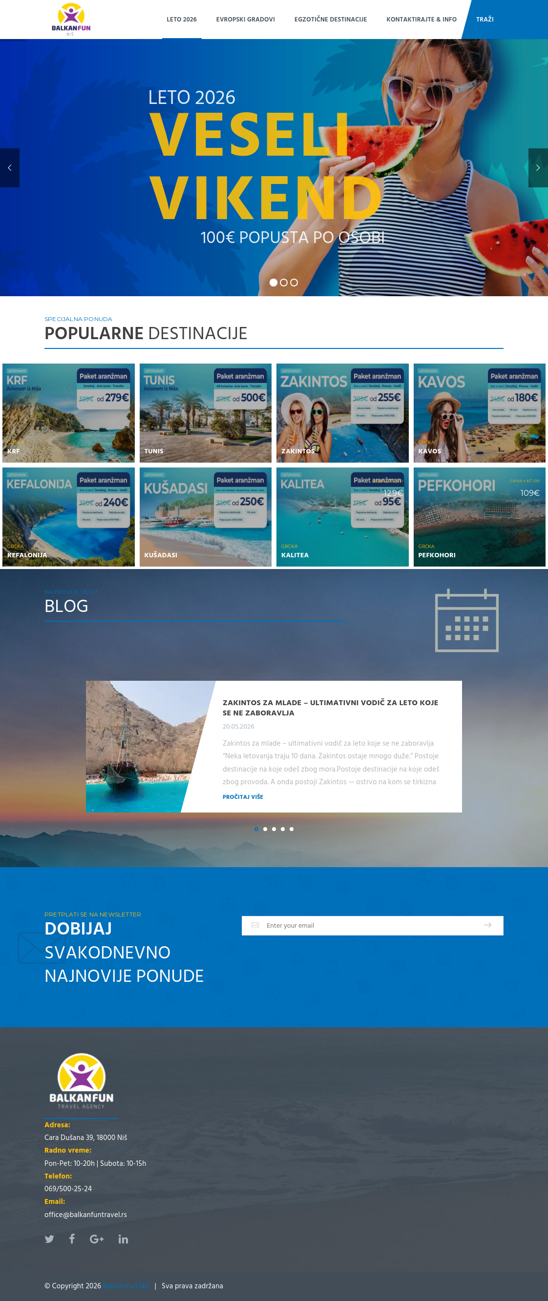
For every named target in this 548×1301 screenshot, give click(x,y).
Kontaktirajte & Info (422, 19)
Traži (485, 19)
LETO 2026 (182, 19)
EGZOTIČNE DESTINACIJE (331, 19)
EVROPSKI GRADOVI (245, 19)
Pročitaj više (243, 797)
